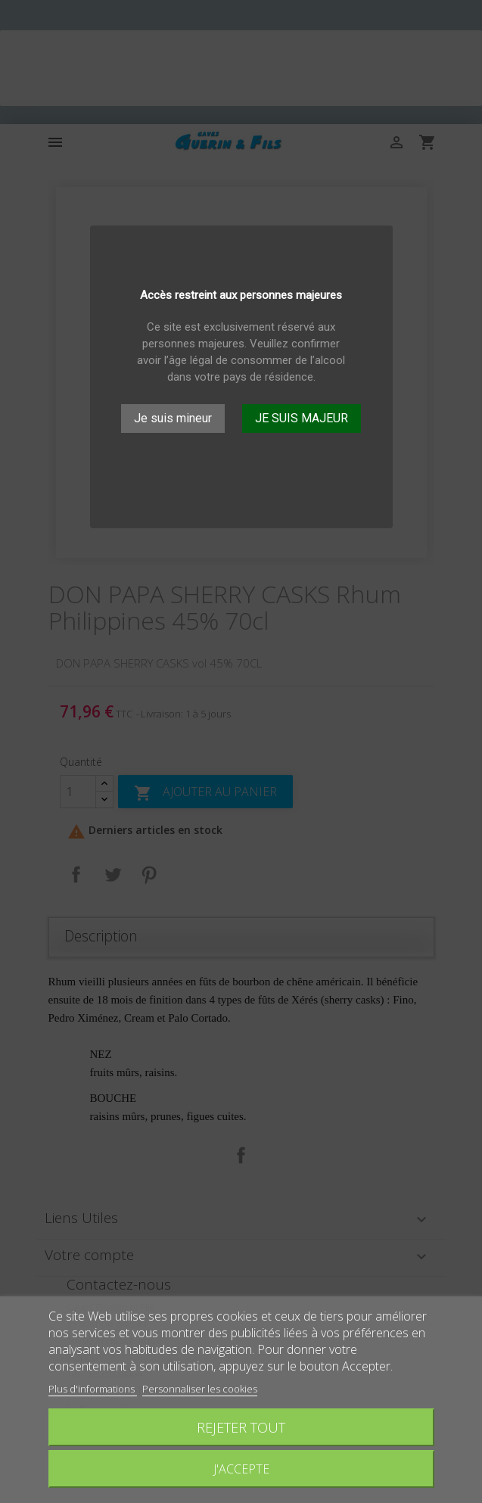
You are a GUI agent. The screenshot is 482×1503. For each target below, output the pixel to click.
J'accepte (241, 1469)
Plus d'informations (92, 1389)
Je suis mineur (173, 418)
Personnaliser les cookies (199, 1389)
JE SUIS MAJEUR (301, 418)
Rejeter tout (241, 1426)
